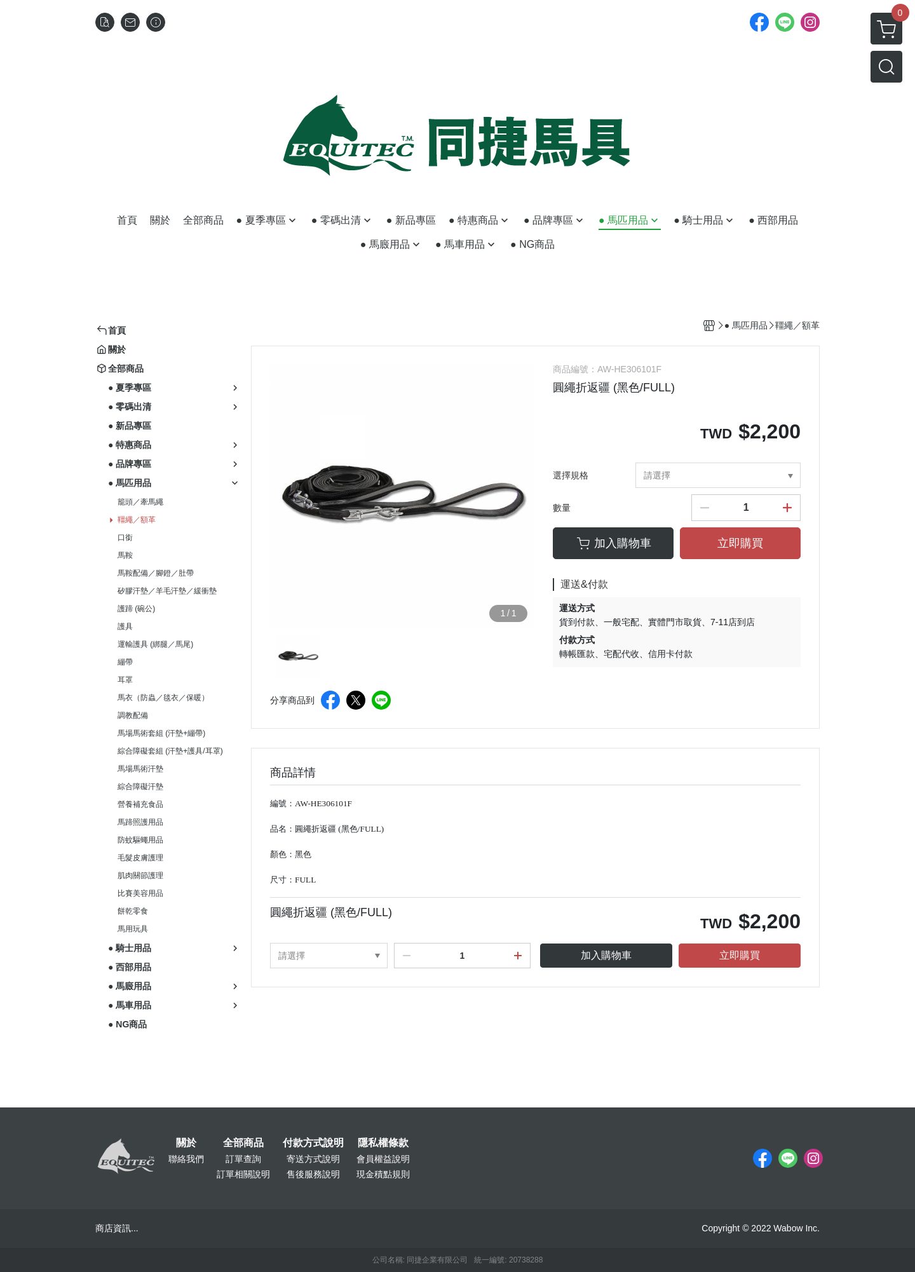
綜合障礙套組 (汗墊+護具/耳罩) (170, 751)
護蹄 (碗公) (136, 608)
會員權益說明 (383, 1158)
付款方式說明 (313, 1143)
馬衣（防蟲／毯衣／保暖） (163, 697)
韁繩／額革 (137, 519)
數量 (562, 508)
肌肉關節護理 (140, 875)
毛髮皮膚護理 (140, 857)
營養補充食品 (140, 804)
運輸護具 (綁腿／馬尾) (155, 644)
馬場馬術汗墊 (140, 768)
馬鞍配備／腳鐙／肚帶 (156, 573)
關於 (186, 1143)
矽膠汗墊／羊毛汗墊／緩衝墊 (167, 590)
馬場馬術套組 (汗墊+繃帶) (161, 733)
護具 (125, 626)
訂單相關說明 (243, 1174)
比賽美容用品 (140, 893)
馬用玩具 (133, 928)
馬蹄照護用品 (140, 822)
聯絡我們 (186, 1158)
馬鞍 (125, 555)
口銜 (125, 537)
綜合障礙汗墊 (140, 786)
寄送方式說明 (313, 1158)
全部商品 (243, 1143)
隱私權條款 (383, 1143)
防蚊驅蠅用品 (140, 840)
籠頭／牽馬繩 (140, 501)
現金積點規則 (383, 1174)
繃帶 (125, 662)
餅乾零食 (133, 911)
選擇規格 (570, 475)
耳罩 (125, 679)
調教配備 (133, 715)
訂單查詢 (243, 1158)
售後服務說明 (313, 1174)
